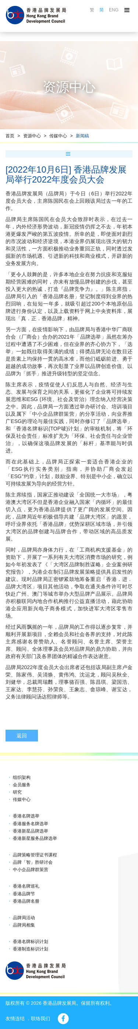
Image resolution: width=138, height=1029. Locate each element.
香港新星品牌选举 (30, 831)
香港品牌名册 (26, 901)
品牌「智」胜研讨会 (33, 862)
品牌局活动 (24, 917)
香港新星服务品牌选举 (35, 838)
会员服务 (22, 784)
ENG (113, 9)
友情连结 (15, 1018)
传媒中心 (58, 135)
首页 (10, 135)
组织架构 (22, 777)
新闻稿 (82, 135)
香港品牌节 (24, 893)
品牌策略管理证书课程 (35, 855)
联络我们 (40, 1018)
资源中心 (32, 135)
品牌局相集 (24, 925)
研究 (17, 792)
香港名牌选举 (26, 816)
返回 (22, 736)
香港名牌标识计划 (30, 941)
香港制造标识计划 (30, 949)
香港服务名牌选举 (30, 823)
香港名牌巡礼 (26, 886)
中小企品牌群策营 (30, 869)
